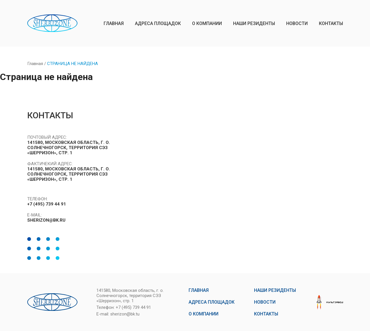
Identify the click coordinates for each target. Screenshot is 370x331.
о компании (207, 23)
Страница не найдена (72, 63)
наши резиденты (254, 23)
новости (297, 23)
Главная (35, 63)
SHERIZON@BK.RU (46, 220)
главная (114, 23)
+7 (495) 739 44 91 (46, 204)
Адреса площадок (158, 23)
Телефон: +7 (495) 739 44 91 (123, 307)
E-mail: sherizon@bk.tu (118, 314)
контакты (331, 23)
